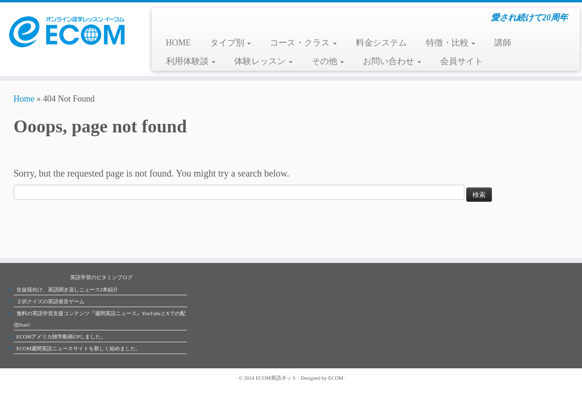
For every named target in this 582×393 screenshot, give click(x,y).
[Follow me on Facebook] (37, 377)
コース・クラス (303, 42)
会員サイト (461, 61)
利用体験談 (191, 61)
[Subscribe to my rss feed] (18, 377)
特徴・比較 (451, 42)
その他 (328, 61)
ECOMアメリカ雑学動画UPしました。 (61, 336)
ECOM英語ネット (276, 378)
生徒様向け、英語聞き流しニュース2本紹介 (68, 289)
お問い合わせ (392, 61)
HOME (178, 42)
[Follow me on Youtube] (47, 377)
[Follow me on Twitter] (28, 377)
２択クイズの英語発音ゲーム (50, 301)
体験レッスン (263, 61)
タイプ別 (230, 42)
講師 (502, 42)
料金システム (381, 42)
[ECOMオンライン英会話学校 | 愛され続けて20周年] (67, 31)
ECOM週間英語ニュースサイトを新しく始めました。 (79, 348)
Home (24, 98)
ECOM (335, 378)
